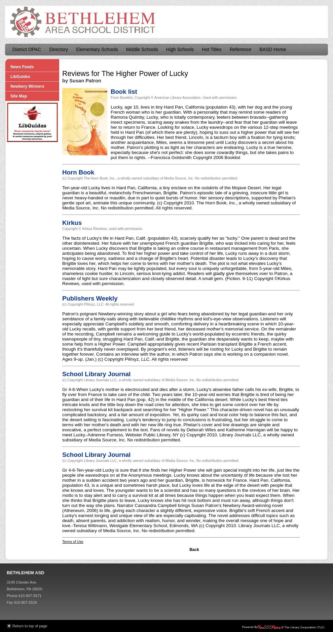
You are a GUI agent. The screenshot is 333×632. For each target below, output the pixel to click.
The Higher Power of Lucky (145, 74)
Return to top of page (29, 626)
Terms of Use (72, 542)
